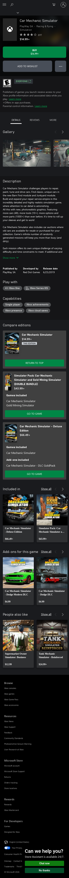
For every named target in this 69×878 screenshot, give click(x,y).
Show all (46, 489)
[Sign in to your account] (63, 5)
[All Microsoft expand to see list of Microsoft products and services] (4, 5)
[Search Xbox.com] (12, 4)
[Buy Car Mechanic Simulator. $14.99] (34, 52)
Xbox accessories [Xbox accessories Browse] (11, 705)
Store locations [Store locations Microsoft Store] (10, 788)
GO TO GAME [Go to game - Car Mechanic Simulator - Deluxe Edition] (34, 474)
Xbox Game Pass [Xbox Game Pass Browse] (11, 699)
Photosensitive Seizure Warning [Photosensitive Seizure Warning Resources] (17, 744)
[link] (18, 518)
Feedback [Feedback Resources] (8, 732)
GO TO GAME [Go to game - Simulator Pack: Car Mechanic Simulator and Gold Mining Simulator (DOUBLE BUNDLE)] (34, 413)
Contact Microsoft (21, 861)
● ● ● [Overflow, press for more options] (60, 66)
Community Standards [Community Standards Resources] (13, 738)
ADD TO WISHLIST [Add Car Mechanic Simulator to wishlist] (27, 66)
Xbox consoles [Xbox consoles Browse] (10, 688)
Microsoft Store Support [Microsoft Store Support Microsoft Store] (14, 771)
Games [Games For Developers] (7, 826)
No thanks (44, 870)
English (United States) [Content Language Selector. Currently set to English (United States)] (19, 842)
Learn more (15, 99)
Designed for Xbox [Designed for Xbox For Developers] (12, 832)
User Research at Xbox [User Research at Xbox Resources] (14, 749)
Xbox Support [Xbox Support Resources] (9, 727)
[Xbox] (9, 13)
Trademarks (9, 866)
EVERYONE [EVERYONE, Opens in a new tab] (23, 81)
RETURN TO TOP (34, 363)
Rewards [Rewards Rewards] (8, 804)
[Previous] (55, 132)
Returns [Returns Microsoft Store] (7, 777)
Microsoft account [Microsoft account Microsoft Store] (12, 766)
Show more (10, 257)
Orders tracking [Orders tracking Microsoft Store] (10, 782)
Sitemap (7, 861)
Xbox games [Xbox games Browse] (9, 694)
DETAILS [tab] (16, 120)
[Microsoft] (34, 3)
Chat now (44, 863)
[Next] (62, 132)
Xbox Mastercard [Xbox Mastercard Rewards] (11, 810)
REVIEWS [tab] (34, 120)
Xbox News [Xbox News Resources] (9, 721)
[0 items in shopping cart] (55, 5)
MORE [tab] (53, 120)
